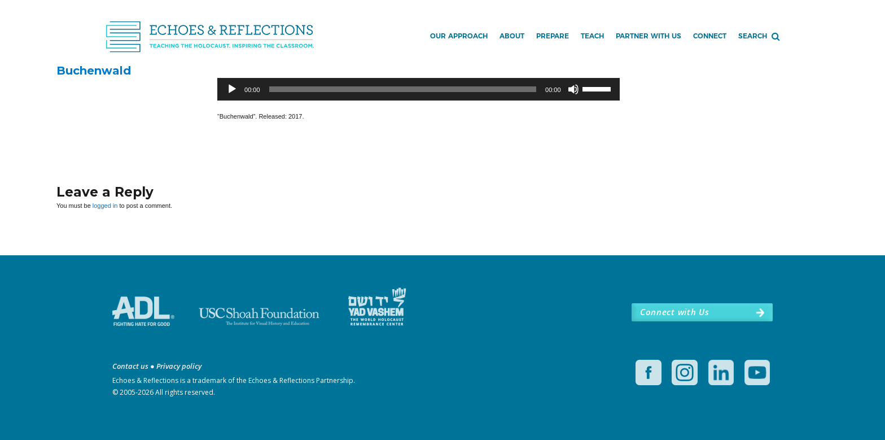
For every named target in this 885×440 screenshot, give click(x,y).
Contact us (130, 366)
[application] (418, 89)
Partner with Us (648, 36)
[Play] (232, 89)
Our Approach (459, 36)
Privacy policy (178, 366)
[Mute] (573, 89)
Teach (592, 36)
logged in (105, 205)
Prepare (552, 36)
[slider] (402, 89)
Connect (709, 36)
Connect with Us (674, 311)
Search (752, 36)
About (512, 36)
